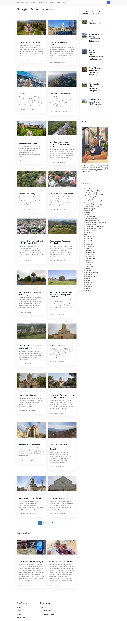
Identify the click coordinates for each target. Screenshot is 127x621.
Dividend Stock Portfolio (47, 614)
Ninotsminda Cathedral (29, 444)
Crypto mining (88, 203)
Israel (87, 260)
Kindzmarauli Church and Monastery (30, 293)
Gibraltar (88, 286)
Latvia (87, 238)
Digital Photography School (92, 195)
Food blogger (88, 199)
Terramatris (91, 170)
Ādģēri (88, 232)
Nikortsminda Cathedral (30, 42)
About (33, 2)
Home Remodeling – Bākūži (94, 222)
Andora (88, 278)
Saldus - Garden (91, 230)
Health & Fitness (91, 219)
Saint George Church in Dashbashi (60, 242)
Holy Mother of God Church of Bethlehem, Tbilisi (31, 242)
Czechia (88, 270)
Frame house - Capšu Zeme (94, 226)
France (88, 264)
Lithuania (88, 254)
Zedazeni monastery (28, 143)
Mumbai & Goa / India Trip (61, 561)
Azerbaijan (89, 258)
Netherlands (89, 276)
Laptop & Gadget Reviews (92, 201)
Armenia (88, 246)
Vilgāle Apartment (91, 224)
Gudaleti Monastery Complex (58, 43)
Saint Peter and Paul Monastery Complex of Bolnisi (60, 447)
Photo (19, 610)
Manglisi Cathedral (27, 395)
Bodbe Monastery (93, 22)
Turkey (88, 262)
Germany (22, 585)
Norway (88, 274)
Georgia (88, 236)
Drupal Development (90, 191)
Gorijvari (23, 93)
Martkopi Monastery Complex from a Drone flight (60, 144)
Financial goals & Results (91, 205)
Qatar (87, 290)
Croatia (88, 280)
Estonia (88, 266)
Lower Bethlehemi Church (61, 193)
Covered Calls (44, 607)
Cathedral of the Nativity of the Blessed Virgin (62, 396)
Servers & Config (89, 197)
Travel (85, 234)
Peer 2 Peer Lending (90, 207)
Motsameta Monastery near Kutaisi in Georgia (96, 87)
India (50, 585)
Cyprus (88, 288)
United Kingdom (91, 272)
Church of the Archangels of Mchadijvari (30, 347)
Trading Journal (42, 2)
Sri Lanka (89, 256)
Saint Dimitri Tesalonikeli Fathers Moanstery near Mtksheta (61, 294)
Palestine (88, 284)
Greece (88, 244)
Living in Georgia (89, 189)
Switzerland (89, 282)
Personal (86, 215)
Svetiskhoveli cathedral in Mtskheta (95, 102)
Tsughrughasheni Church (30, 498)
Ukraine (88, 268)
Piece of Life (21, 617)
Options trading (88, 209)
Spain (87, 240)
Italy (87, 242)
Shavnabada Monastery (60, 93)
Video (58, 2)
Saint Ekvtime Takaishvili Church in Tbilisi (95, 71)
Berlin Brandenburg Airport (31, 561)
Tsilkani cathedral (58, 346)
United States (90, 252)
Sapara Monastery (27, 193)
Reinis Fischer (22, 2)
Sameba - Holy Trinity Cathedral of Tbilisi (95, 37)
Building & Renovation (90, 220)
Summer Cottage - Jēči (93, 228)
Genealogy (87, 213)
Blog (51, 2)
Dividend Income (89, 193)
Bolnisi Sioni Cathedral (60, 498)
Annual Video (90, 217)
